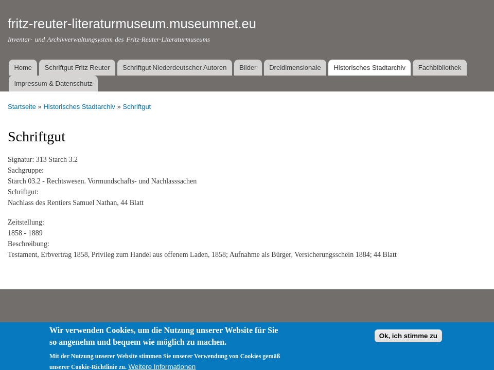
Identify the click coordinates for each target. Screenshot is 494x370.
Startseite (22, 106)
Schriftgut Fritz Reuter (77, 67)
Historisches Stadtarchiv (369, 67)
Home (23, 67)
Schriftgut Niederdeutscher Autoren (174, 67)
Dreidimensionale (295, 67)
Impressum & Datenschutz (53, 83)
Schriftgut (136, 106)
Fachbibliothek (440, 67)
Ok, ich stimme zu (408, 340)
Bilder (247, 67)
